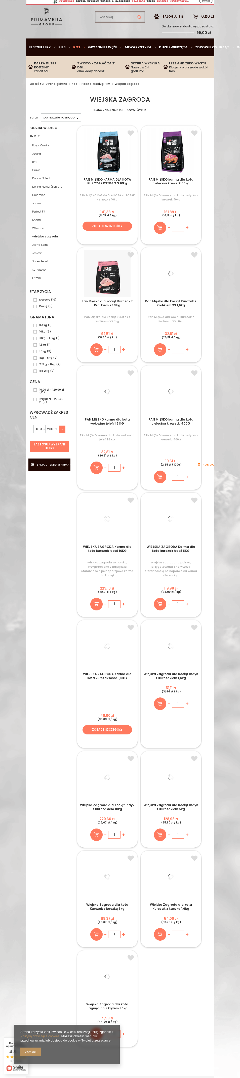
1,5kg (42, 360)
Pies (62, 62)
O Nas (35, 960)
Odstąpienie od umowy (174, 957)
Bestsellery (39, 62)
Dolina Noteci (41, 193)
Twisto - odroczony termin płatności (52, 952)
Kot (77, 62)
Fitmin (36, 293)
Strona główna (56, 99)
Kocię (43, 321)
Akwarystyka (138, 62)
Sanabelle (39, 285)
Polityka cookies (169, 951)
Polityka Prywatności (172, 945)
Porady (198, 903)
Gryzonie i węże (102, 62)
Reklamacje (165, 963)
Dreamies (38, 210)
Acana (36, 169)
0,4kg (43, 340)
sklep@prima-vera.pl (63, 6)
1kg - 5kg (45, 373)
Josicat (37, 268)
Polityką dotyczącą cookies (39, 1036)
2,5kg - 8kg (47, 379)
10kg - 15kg (47, 353)
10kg (42, 347)
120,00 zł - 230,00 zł (51, 415)
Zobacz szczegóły (98, 245)
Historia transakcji (108, 963)
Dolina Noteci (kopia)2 (47, 202)
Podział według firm (96, 99)
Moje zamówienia (107, 945)
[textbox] (120, 32)
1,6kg (42, 366)
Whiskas (38, 243)
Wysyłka (37, 939)
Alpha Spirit (40, 260)
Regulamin (164, 939)
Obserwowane (105, 957)
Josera (36, 218)
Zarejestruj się (104, 939)
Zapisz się (150, 792)
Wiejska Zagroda (45, 252)
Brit (34, 177)
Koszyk (98, 951)
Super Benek (40, 276)
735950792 (115, 6)
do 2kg (44, 386)
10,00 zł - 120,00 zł (51, 405)
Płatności (37, 945)
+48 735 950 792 (95, 903)
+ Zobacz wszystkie (120, 822)
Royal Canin (40, 160)
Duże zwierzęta (173, 62)
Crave (36, 185)
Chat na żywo (128, 903)
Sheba (36, 235)
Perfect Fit (38, 227)
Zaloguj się (173, 31)
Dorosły (44, 315)
